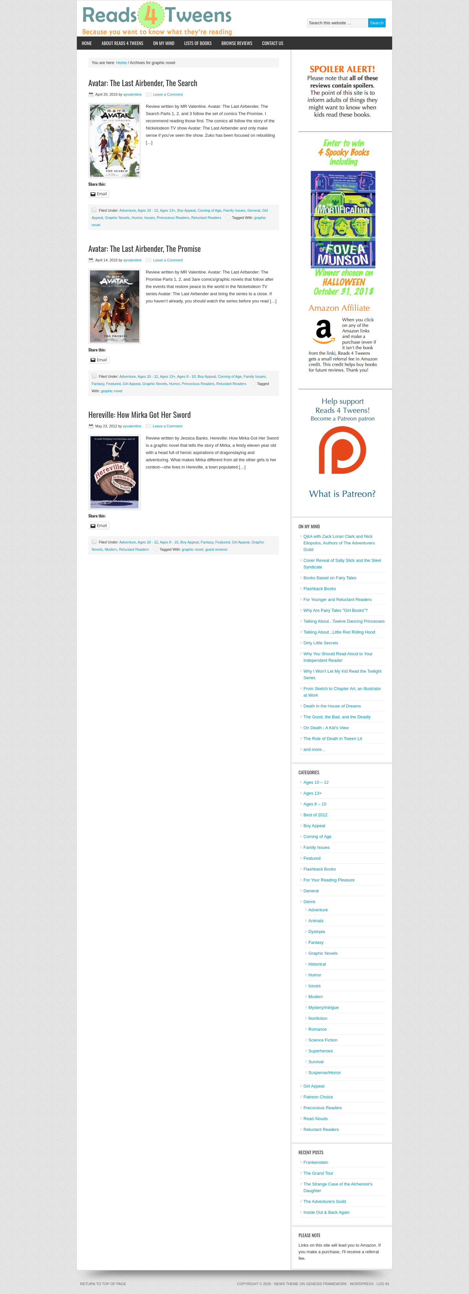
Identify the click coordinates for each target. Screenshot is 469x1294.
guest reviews (216, 549)
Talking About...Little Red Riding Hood (339, 632)
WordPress (361, 1284)
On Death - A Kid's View (325, 727)
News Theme (286, 1284)
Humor (137, 218)
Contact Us (272, 42)
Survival (316, 1061)
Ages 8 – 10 (314, 804)
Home (87, 42)
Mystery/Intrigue (323, 1007)
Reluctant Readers (206, 218)
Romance (317, 1029)
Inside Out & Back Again (326, 1212)
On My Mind (163, 42)
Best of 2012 (315, 814)
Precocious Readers (173, 218)
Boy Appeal (186, 210)
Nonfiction (317, 1018)
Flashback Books (319, 588)
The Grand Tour (318, 1173)
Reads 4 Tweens (153, 18)
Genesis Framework (326, 1284)
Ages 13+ (167, 210)
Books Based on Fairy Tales (329, 577)
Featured (113, 384)
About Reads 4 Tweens (122, 42)
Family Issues (234, 210)
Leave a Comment (168, 94)
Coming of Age (209, 210)
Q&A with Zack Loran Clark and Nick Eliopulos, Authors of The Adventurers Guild (339, 543)
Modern (111, 549)
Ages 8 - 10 (186, 376)
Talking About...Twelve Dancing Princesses (344, 621)
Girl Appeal (132, 384)
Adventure (127, 210)
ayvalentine (132, 94)
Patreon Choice (318, 1096)
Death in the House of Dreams (332, 706)
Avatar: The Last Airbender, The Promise (144, 248)
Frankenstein (315, 1162)
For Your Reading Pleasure (329, 879)
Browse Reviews (236, 42)
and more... (314, 749)
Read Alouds (315, 1118)
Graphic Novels (117, 218)
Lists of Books (198, 42)
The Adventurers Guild (324, 1201)
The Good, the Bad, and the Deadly (337, 716)
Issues (149, 218)
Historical (317, 964)
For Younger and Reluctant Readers (337, 599)
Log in (383, 1284)
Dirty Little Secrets (320, 642)
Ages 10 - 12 (148, 210)
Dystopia (316, 931)
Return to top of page (103, 1284)
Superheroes (320, 1050)
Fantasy (98, 384)
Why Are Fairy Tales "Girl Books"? (335, 610)
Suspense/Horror (324, 1072)
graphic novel (111, 391)
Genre (309, 901)
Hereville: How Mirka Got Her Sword (139, 414)
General (253, 210)
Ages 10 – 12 (316, 782)
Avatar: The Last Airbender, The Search (142, 82)
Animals (316, 920)
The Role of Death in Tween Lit (332, 738)
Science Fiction (322, 1040)
